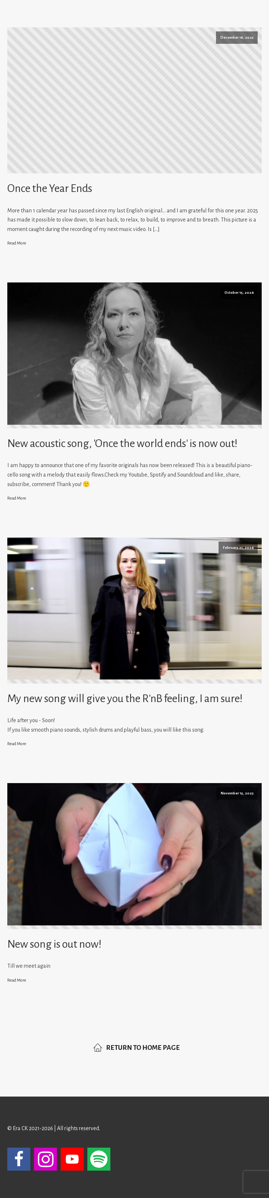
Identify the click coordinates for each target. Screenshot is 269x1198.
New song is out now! (54, 944)
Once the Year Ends (49, 188)
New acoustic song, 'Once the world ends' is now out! (122, 443)
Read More (16, 243)
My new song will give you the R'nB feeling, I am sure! (125, 698)
